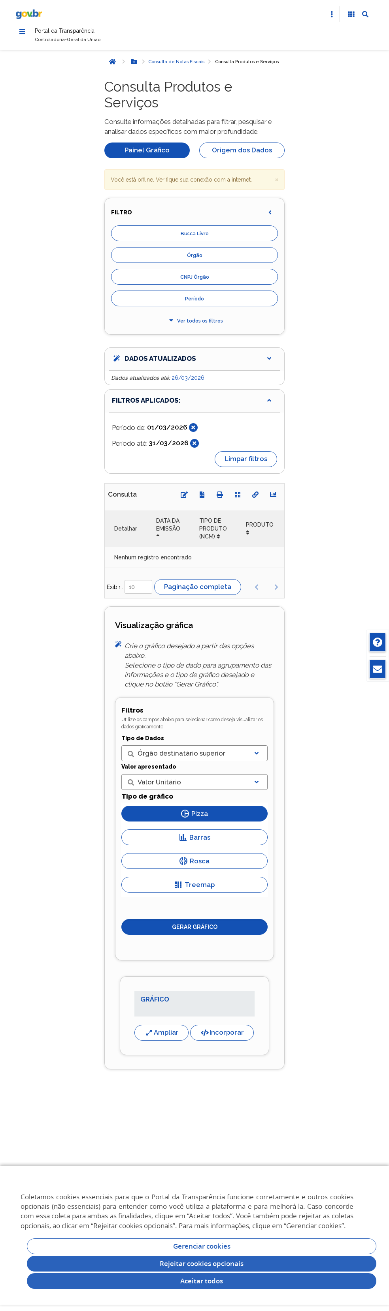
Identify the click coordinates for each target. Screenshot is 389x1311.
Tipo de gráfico (147, 799)
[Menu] (22, 32)
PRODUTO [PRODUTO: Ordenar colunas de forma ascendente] (260, 528)
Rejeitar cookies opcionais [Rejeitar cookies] (202, 1263)
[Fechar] (193, 431)
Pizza (194, 817)
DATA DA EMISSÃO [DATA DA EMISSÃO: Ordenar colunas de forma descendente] (168, 528)
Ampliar (161, 1036)
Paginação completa (197, 590)
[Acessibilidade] (351, 14)
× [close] (277, 182)
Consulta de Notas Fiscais (176, 65)
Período (194, 302)
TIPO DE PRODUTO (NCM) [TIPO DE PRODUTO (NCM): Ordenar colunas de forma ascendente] (213, 532)
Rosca (194, 864)
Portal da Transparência (78, 32)
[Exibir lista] (256, 756)
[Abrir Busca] (365, 14)
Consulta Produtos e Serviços (247, 65)
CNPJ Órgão (194, 280)
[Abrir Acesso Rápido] (331, 14)
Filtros (132, 714)
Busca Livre (195, 237)
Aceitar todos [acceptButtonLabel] (201, 1280)
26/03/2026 (188, 381)
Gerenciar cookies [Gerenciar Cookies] (201, 1246)
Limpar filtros (246, 462)
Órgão (194, 259)
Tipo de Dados (142, 742)
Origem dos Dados (242, 154)
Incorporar (222, 1036)
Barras (194, 841)
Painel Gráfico (147, 154)
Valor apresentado (148, 770)
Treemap (194, 888)
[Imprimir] (220, 498)
